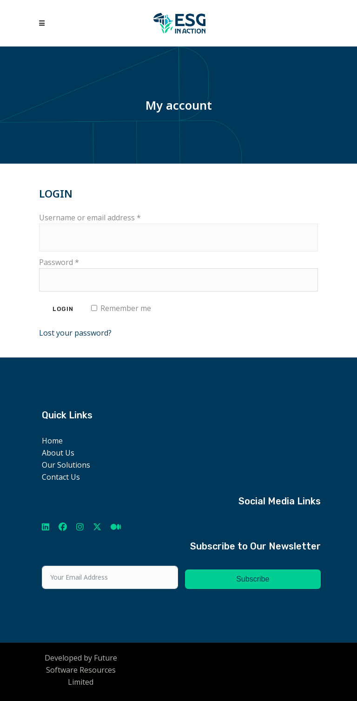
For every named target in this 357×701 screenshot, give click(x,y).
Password (59, 262)
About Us (58, 453)
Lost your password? (75, 333)
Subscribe (252, 579)
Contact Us (61, 477)
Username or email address (90, 217)
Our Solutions (66, 465)
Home (52, 441)
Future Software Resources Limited (81, 670)
